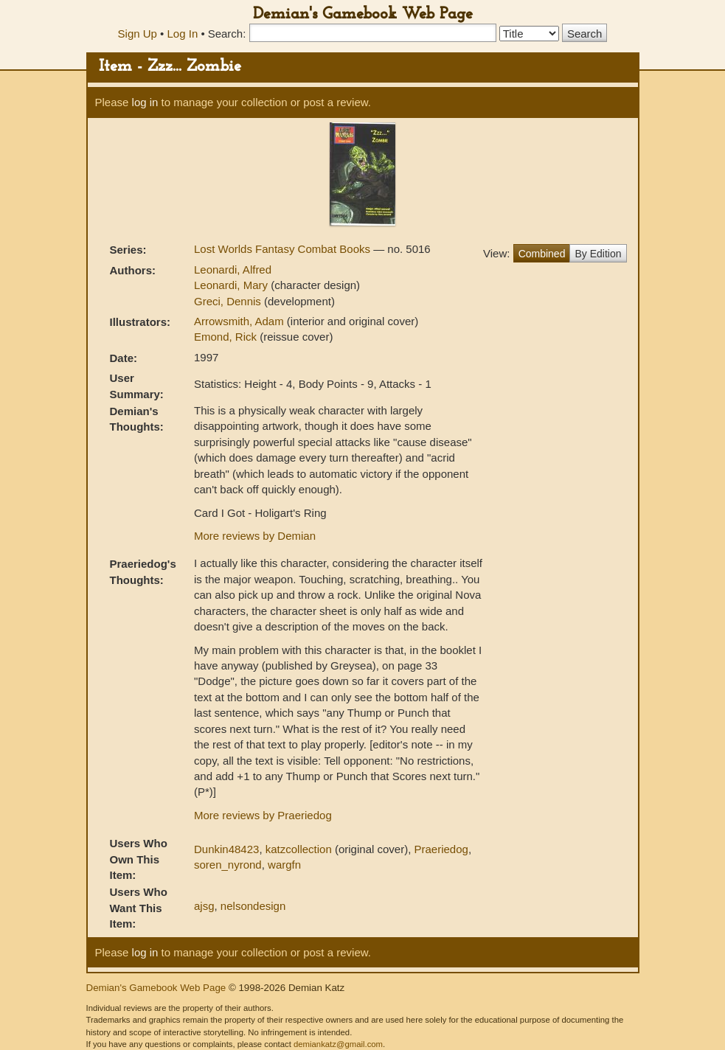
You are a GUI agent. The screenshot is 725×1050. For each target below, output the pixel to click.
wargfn (284, 864)
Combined (542, 254)
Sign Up (137, 33)
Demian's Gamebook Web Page (363, 14)
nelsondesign (253, 906)
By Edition (598, 254)
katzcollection (299, 849)
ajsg (204, 906)
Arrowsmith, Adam (240, 321)
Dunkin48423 (226, 849)
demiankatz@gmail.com (338, 1044)
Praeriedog (441, 849)
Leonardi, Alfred (232, 269)
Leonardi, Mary (232, 285)
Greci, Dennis (229, 301)
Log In (182, 33)
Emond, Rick (227, 336)
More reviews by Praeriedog (263, 815)
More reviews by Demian (255, 535)
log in (145, 102)
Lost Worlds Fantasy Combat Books (283, 249)
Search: (227, 33)
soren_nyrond (228, 864)
